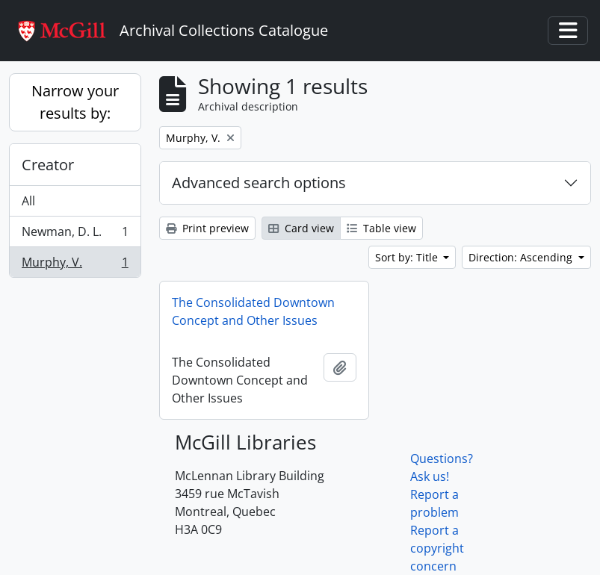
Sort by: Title (408, 257)
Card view (301, 228)
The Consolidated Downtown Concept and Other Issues (253, 311)
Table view (381, 228)
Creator (48, 165)
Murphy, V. (75, 265)
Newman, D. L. (75, 235)
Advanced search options (259, 182)
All (28, 201)
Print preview (207, 228)
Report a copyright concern (437, 548)
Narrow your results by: (75, 102)
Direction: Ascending (521, 257)
